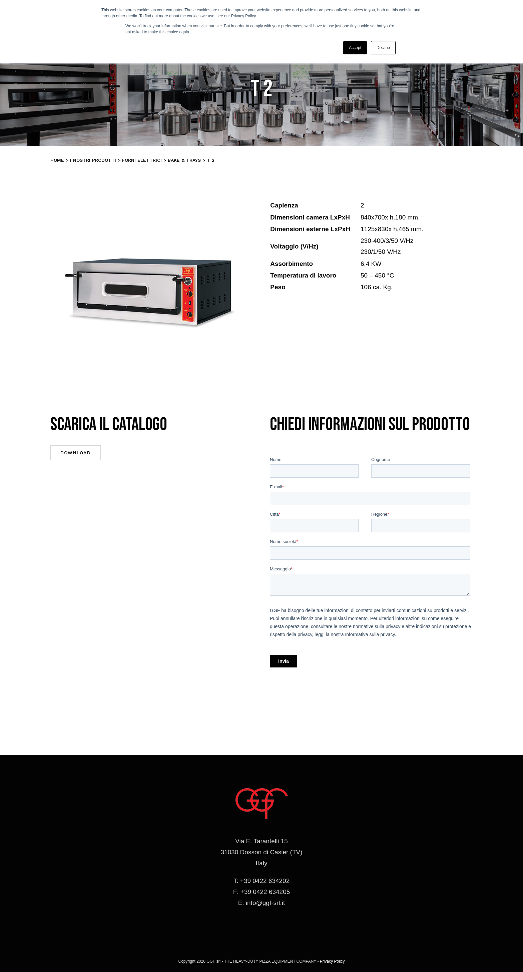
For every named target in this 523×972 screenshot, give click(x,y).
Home (57, 160)
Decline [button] (383, 47)
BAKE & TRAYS (184, 160)
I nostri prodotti (93, 160)
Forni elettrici (142, 160)
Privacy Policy (332, 961)
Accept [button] (355, 47)
